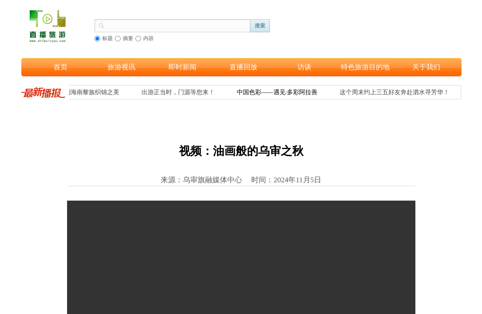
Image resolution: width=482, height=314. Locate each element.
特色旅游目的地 (365, 67)
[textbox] (177, 25)
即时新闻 (182, 67)
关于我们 (426, 67)
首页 (60, 67)
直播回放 (243, 67)
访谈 (304, 67)
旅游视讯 (121, 67)
